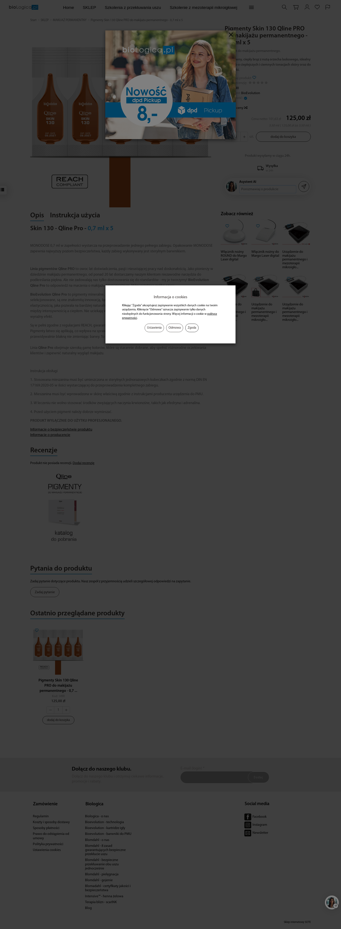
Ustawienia (154, 328)
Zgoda (192, 328)
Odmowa (175, 328)
